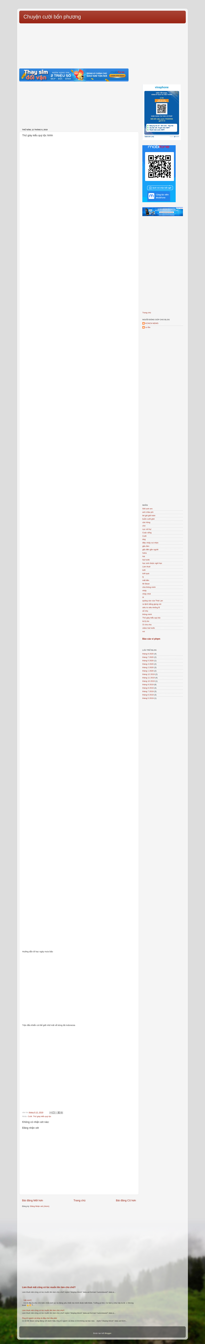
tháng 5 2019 (148, 698)
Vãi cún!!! (27, 1300)
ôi (143, 597)
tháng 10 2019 (148, 681)
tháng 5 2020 (148, 661)
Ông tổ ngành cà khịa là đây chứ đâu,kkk (39, 1318)
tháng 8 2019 (148, 688)
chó (143, 526)
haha (144, 553)
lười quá (145, 573)
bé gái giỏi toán (148, 515)
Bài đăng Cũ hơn (126, 1200)
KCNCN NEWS (151, 323)
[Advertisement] (102, 44)
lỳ (143, 577)
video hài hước (148, 628)
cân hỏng (146, 522)
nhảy (144, 590)
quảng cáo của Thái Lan (152, 601)
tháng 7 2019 (148, 691)
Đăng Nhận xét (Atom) (39, 1206)
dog (144, 539)
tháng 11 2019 (148, 678)
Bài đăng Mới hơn (32, 1200)
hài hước (146, 560)
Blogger (108, 1333)
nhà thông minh (149, 587)
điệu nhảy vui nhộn (150, 543)
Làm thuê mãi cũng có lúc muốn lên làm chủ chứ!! (49, 1287)
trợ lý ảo (145, 621)
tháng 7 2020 (148, 657)
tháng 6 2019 (148, 695)
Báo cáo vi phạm (151, 639)
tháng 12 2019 (148, 674)
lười (143, 570)
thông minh (147, 614)
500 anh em (147, 509)
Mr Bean (146, 584)
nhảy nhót (146, 594)
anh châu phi (147, 512)
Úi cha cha (146, 625)
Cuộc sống (146, 533)
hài (143, 556)
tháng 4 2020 (148, 664)
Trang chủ (79, 1200)
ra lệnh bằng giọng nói (151, 604)
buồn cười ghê (148, 519)
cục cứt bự (146, 529)
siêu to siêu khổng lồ (151, 607)
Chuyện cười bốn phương (52, 17)
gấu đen (145, 546)
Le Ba (147, 327)
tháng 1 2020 (148, 671)
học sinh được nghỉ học (152, 563)
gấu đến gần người (150, 549)
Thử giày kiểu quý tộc (42, 1116)
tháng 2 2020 (148, 667)
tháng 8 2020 (148, 654)
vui (143, 631)
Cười (30, 1116)
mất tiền (145, 580)
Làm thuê (146, 567)
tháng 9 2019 (148, 684)
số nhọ (145, 611)
